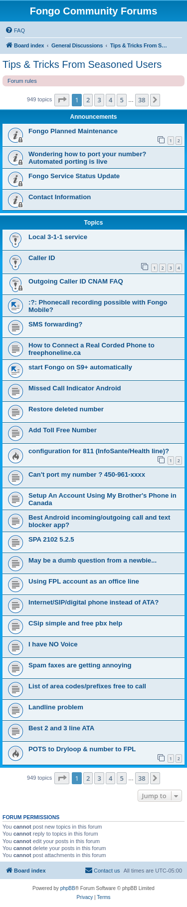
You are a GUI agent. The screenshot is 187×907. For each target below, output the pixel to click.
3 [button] (99, 99)
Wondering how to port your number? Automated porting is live (87, 157)
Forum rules (22, 81)
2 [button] (88, 99)
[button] (61, 100)
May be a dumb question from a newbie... (92, 560)
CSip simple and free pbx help (75, 623)
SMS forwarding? (55, 324)
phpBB (67, 888)
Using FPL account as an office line (83, 581)
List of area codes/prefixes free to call (87, 686)
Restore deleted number (66, 409)
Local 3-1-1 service (57, 237)
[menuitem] (15, 30)
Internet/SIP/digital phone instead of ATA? (93, 602)
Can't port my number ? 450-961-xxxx (86, 474)
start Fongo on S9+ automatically (80, 367)
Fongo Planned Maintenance (73, 131)
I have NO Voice (53, 644)
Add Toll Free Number (62, 430)
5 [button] (121, 99)
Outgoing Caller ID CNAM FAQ (75, 281)
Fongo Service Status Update (74, 176)
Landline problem (55, 707)
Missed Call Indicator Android (74, 388)
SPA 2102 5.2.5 (51, 539)
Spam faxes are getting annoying (80, 665)
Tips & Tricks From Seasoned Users (82, 64)
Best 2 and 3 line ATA (61, 728)
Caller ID (41, 258)
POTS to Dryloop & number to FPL (82, 749)
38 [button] (142, 99)
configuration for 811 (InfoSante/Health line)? (98, 451)
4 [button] (110, 99)
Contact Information (59, 197)
